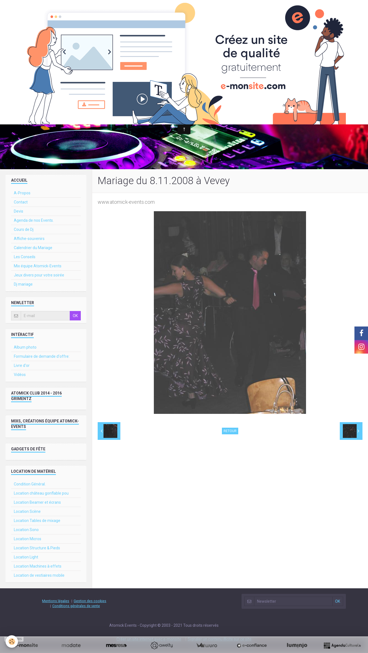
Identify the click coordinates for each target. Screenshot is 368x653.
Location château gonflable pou (41, 493)
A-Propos (22, 193)
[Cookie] (12, 641)
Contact (21, 202)
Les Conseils (24, 257)
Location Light (26, 557)
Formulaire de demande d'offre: (41, 356)
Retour (230, 431)
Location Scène (27, 511)
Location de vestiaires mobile (39, 575)
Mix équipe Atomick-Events (37, 266)
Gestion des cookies (90, 601)
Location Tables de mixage (37, 520)
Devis (18, 211)
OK (75, 316)
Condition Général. (30, 484)
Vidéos (20, 374)
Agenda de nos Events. (34, 220)
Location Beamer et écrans (37, 502)
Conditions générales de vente (76, 606)
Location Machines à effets (37, 566)
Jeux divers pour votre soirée (39, 275)
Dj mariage (23, 284)
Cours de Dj (23, 229)
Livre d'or (22, 365)
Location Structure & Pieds (37, 548)
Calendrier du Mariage (33, 247)
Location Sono (26, 529)
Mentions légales (55, 601)
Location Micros (27, 539)
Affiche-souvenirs (29, 238)
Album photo (25, 347)
